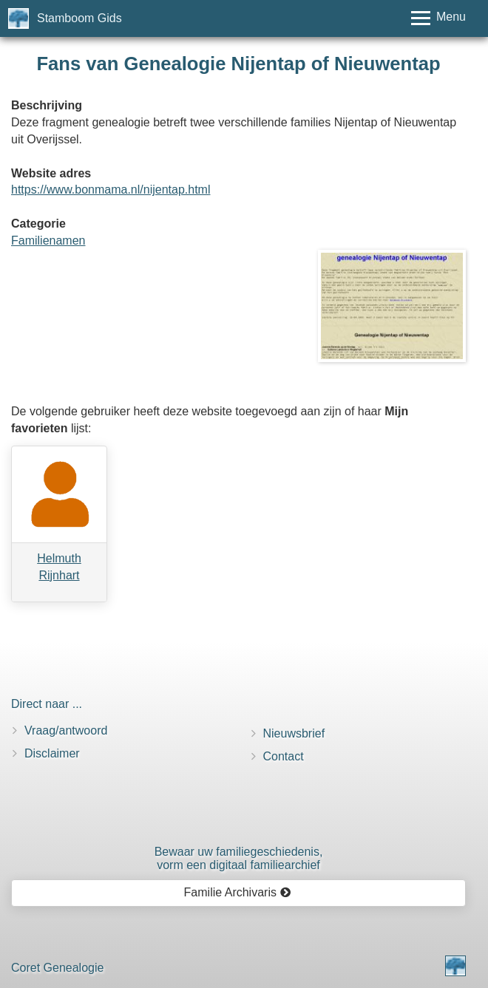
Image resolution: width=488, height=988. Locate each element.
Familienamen (48, 240)
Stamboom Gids (79, 18)
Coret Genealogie (57, 967)
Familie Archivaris (237, 892)
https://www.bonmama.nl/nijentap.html (110, 189)
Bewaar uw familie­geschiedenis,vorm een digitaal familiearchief (239, 858)
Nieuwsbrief (294, 733)
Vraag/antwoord (65, 730)
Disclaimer (52, 753)
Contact (283, 756)
